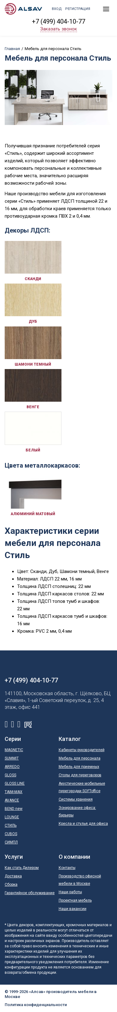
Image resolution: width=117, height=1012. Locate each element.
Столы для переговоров (80, 775)
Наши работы (70, 892)
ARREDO (12, 767)
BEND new (13, 808)
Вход (57, 9)
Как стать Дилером (22, 868)
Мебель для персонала (79, 758)
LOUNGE (12, 817)
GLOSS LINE (15, 783)
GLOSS (10, 775)
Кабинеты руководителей (82, 750)
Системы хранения (76, 799)
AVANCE (12, 800)
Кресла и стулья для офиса (83, 823)
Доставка (13, 876)
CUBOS (11, 834)
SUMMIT (12, 758)
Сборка (11, 884)
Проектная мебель (75, 900)
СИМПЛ (11, 842)
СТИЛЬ (11, 825)
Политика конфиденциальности (36, 1004)
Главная (12, 48)
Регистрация (77, 9)
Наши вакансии (72, 909)
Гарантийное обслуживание (30, 893)
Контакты (67, 868)
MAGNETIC (14, 750)
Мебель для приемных (79, 767)
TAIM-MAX (13, 792)
